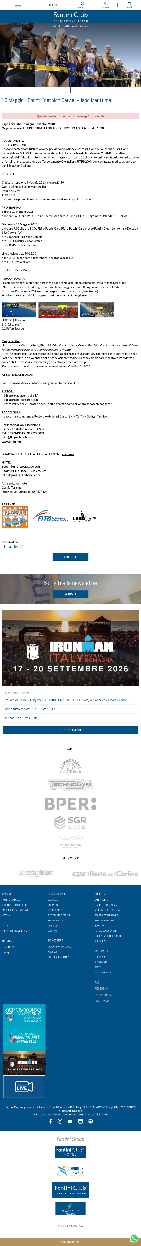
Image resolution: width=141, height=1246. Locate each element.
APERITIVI (7, 942)
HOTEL (5, 954)
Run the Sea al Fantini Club (21, 718)
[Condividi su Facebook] (4, 546)
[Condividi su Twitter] (10, 546)
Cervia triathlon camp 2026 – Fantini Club (30, 709)
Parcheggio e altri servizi (16, 911)
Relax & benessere (105, 921)
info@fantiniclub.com (70, 1111)
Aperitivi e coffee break (107, 911)
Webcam (6, 916)
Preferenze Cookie (73, 1115)
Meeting (100, 895)
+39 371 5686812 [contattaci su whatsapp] (123, 1108)
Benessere (55, 942)
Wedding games (103, 973)
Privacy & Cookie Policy (47, 1115)
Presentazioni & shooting (108, 937)
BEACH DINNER (11, 948)
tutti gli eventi (70, 731)
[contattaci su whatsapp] (134, 1238)
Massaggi (53, 953)
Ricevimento (101, 963)
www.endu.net (11, 441)
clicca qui (19, 320)
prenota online (70, 1242)
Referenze (100, 942)
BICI (4, 324)
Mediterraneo (55, 911)
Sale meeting (101, 901)
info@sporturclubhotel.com (21, 475)
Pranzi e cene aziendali (107, 906)
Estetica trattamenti (59, 958)
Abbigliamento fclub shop (15, 906)
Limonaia (52, 932)
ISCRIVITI (9, 174)
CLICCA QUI (31, 466)
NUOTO (7, 320)
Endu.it (88, 199)
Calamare (53, 901)
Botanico (53, 906)
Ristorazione (56, 895)
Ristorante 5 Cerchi (59, 916)
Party (98, 968)
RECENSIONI (102, 990)
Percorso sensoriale (59, 947)
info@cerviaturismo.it (16, 491)
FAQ (97, 984)
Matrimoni (101, 952)
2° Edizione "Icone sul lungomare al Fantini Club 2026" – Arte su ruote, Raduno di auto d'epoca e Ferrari (66, 700)
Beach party (101, 926)
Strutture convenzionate (16, 932)
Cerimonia (100, 958)
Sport (6, 926)
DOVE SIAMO (102, 1002)
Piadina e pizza (55, 921)
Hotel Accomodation (106, 932)
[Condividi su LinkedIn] (16, 546)
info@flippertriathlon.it (18, 437)
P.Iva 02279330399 (96, 1115)
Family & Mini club (11, 901)
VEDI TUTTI (70, 557)
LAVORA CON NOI (104, 996)
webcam (82, 5)
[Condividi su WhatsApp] (21, 546)
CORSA (7, 328)
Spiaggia (7, 895)
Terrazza (53, 926)
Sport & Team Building (106, 916)
